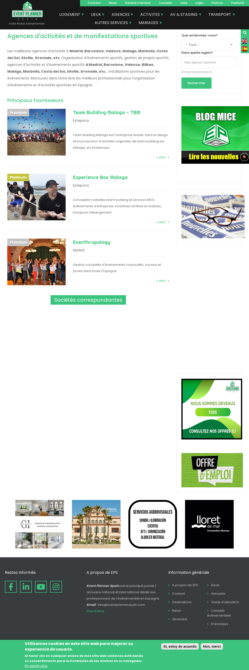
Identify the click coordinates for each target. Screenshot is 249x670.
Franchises (219, 624)
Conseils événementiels (219, 613)
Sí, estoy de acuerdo (179, 646)
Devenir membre (138, 3)
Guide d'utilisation (225, 602)
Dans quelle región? (197, 52)
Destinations (182, 602)
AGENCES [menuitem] (121, 15)
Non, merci (212, 646)
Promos (217, 3)
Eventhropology (91, 242)
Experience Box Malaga (100, 177)
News (113, 3)
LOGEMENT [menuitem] (70, 15)
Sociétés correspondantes (88, 299)
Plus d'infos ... (97, 611)
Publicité (237, 3)
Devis (215, 585)
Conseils (165, 3)
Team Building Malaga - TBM (106, 112)
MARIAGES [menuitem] (148, 23)
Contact (94, 3)
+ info (160, 157)
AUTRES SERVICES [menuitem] (111, 23)
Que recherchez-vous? (199, 35)
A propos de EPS (185, 585)
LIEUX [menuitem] (96, 15)
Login (199, 3)
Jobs (183, 3)
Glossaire (179, 619)
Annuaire (218, 593)
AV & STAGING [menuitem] (184, 15)
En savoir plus (36, 665)
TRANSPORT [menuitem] (220, 15)
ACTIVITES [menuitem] (150, 15)
